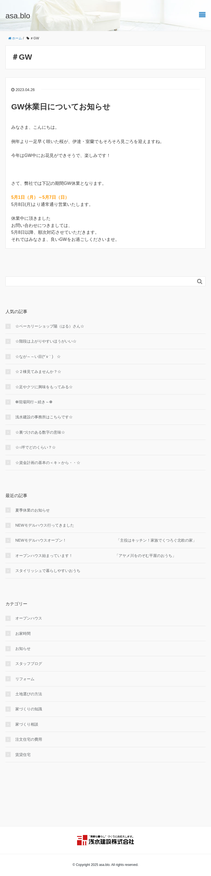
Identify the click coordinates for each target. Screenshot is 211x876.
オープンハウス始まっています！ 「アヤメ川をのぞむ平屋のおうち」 (95, 555)
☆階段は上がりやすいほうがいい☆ (46, 341)
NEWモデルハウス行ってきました (44, 525)
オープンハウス (28, 618)
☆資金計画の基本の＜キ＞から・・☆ (47, 462)
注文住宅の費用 (28, 739)
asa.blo (17, 15)
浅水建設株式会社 (105, 840)
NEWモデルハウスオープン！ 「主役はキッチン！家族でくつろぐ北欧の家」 (106, 540)
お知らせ (23, 648)
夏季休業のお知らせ (32, 510)
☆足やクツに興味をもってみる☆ (44, 387)
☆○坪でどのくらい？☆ (35, 447)
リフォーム (24, 679)
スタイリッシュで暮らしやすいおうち (47, 570)
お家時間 (23, 633)
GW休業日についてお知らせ (60, 107)
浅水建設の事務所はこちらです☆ (44, 417)
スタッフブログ (28, 663)
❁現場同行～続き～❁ (33, 402)
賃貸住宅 (23, 754)
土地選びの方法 (28, 694)
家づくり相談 (26, 724)
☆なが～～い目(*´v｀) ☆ (38, 356)
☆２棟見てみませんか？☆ (38, 371)
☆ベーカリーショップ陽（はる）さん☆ (49, 326)
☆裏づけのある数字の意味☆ (40, 432)
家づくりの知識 (28, 709)
